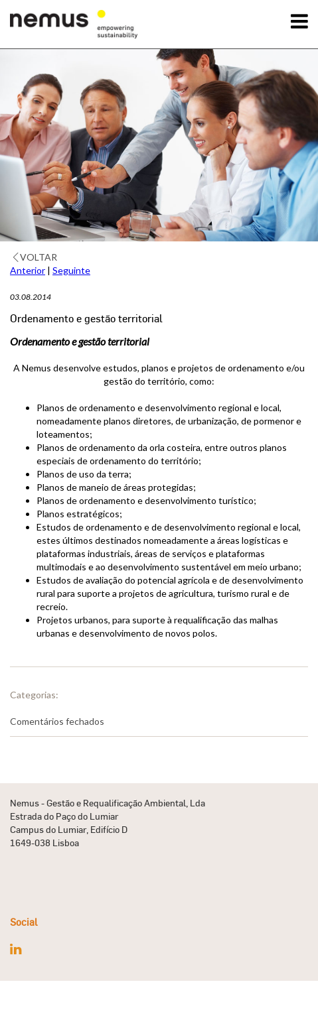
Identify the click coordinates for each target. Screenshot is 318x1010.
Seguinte (71, 270)
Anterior (27, 270)
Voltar (35, 257)
